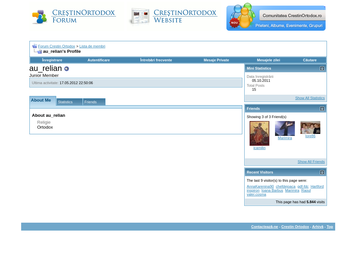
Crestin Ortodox (295, 227)
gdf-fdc (303, 186)
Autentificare (99, 60)
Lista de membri (92, 46)
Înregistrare (52, 60)
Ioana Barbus (272, 190)
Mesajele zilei (268, 60)
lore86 (310, 136)
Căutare (310, 60)
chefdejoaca (286, 186)
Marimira (285, 138)
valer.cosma (256, 194)
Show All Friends (311, 162)
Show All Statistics (310, 98)
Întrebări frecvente (156, 60)
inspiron (253, 190)
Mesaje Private (216, 60)
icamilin (260, 148)
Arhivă (317, 227)
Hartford (317, 186)
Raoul (306, 190)
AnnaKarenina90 (260, 186)
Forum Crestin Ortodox (56, 46)
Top (330, 227)
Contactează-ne (264, 227)
